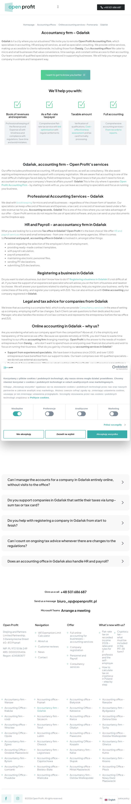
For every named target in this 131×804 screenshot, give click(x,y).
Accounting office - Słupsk (81, 760)
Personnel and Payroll (78, 657)
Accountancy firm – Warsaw (15, 701)
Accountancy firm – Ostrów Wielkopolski (81, 776)
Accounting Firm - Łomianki (15, 768)
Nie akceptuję (24, 434)
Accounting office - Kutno (113, 751)
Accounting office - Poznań (48, 701)
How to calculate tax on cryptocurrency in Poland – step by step (107, 676)
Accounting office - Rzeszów (113, 701)
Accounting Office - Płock (113, 768)
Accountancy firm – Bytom (15, 760)
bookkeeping (24, 202)
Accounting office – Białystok (81, 701)
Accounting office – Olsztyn (81, 726)
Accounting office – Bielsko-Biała (48, 768)
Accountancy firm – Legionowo (48, 751)
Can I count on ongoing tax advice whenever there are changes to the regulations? (65, 543)
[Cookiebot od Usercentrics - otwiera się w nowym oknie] (114, 367)
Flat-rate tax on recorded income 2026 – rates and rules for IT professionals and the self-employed (107, 647)
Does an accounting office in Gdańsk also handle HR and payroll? (65, 561)
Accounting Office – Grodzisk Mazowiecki (16, 751)
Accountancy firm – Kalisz (80, 751)
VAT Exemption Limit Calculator (49, 634)
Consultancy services (91, 307)
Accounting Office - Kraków (16, 709)
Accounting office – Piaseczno (81, 734)
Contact (42, 657)
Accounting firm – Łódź (14, 718)
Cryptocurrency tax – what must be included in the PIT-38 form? (122, 641)
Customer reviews (48, 646)
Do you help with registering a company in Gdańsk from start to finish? (65, 522)
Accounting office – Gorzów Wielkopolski (114, 734)
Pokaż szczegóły (113, 425)
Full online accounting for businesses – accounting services (81, 637)
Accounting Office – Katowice (81, 709)
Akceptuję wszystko (107, 434)
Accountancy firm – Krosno (113, 760)
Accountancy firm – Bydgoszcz (113, 709)
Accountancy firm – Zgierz (15, 743)
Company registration (76, 648)
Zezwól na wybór (65, 434)
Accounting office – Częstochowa (48, 760)
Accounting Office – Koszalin (81, 743)
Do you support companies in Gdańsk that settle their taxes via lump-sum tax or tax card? (65, 502)
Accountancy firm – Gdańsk (48, 709)
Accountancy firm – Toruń (48, 726)
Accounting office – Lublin (48, 734)
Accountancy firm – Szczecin (48, 718)
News (41, 651)
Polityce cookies (39, 397)
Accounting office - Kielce (81, 718)
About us (43, 641)
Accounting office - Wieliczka (48, 776)
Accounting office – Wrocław (16, 726)
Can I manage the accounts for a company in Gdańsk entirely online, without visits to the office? (65, 482)
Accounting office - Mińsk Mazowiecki (81, 768)
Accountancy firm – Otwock (48, 743)
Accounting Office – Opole (16, 734)
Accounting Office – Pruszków (16, 776)
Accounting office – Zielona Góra (113, 718)
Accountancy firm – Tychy (113, 726)
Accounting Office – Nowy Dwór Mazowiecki (113, 777)
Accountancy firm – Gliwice (113, 743)
